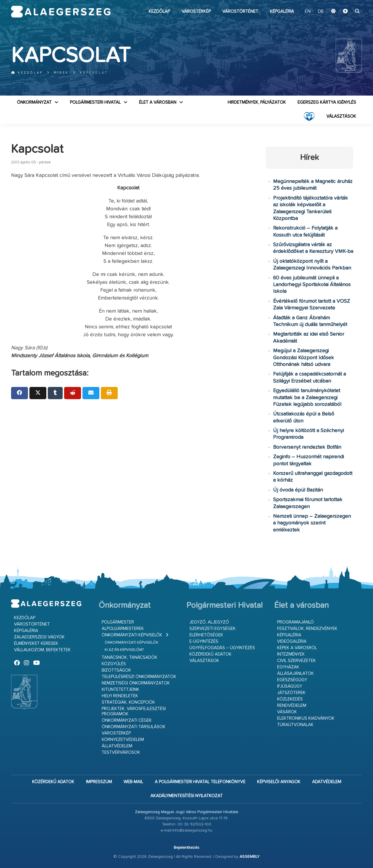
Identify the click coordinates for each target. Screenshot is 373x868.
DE (321, 11)
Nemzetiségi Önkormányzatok (136, 683)
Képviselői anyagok (278, 782)
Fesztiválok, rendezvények (307, 628)
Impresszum (99, 782)
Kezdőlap (159, 11)
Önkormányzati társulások (134, 727)
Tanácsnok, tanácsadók (129, 657)
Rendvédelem (291, 705)
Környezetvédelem (123, 739)
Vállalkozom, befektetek (42, 650)
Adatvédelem (326, 782)
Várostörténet (240, 11)
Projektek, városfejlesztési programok (134, 711)
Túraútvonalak (295, 725)
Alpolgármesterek (123, 628)
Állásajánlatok (295, 673)
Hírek (61, 72)
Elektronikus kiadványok (306, 718)
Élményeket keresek (36, 643)
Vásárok (287, 712)
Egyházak (288, 667)
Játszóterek (291, 693)
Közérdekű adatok (210, 654)
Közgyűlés (114, 664)
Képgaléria (282, 11)
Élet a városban (157, 102)
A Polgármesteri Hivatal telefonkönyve (200, 782)
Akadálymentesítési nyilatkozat (186, 796)
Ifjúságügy (289, 686)
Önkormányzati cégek (127, 720)
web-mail (133, 782)
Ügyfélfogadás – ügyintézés (222, 648)
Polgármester (118, 622)
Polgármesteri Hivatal (95, 102)
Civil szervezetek (296, 661)
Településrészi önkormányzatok (139, 677)
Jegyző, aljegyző (209, 622)
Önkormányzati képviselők (132, 635)
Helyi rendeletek (120, 696)
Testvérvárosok (121, 752)
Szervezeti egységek (212, 628)
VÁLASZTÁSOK (341, 116)
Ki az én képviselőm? (124, 650)
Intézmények (291, 654)
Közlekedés (290, 699)
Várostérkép (196, 11)
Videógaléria (292, 641)
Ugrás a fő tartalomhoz (347, 2)
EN (308, 11)
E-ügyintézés (203, 641)
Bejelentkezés (186, 848)
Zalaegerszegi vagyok (39, 637)
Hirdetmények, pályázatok (257, 102)
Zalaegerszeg (60, 11)
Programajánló (295, 622)
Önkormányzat (34, 102)
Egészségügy (292, 680)
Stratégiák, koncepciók (128, 702)
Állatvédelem (117, 746)
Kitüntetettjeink (120, 689)
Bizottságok (116, 670)
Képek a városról (297, 648)
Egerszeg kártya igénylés (327, 102)
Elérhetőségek (206, 635)
